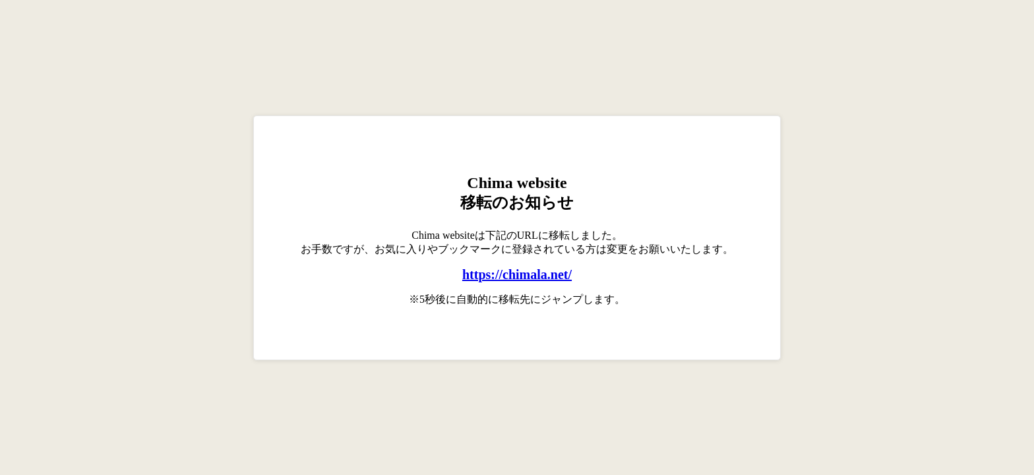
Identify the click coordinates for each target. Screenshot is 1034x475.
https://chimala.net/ (517, 274)
